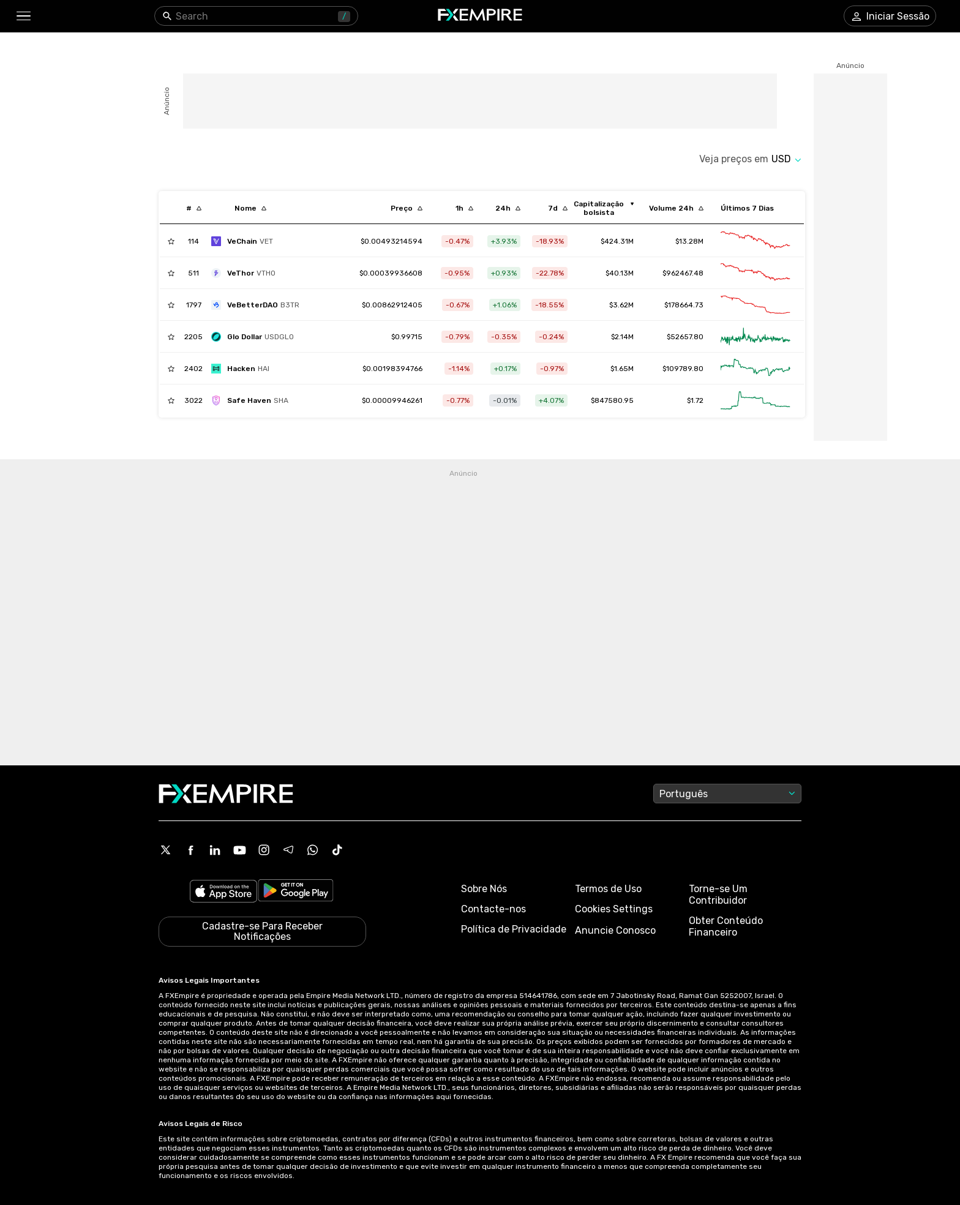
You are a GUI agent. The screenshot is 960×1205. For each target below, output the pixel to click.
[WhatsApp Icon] (313, 850)
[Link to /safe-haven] (392, 400)
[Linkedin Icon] (215, 850)
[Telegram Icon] (288, 850)
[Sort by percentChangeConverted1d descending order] (507, 208)
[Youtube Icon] (239, 850)
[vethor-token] (246, 273)
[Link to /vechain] (391, 241)
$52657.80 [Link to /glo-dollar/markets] (685, 336)
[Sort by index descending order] (193, 208)
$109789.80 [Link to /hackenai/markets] (682, 368)
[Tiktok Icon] (337, 850)
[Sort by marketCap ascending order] (603, 208)
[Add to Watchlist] (171, 241)
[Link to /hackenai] (392, 368)
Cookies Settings (614, 909)
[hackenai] (243, 369)
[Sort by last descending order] (406, 208)
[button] (23, 16)
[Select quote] (786, 159)
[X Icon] (166, 850)
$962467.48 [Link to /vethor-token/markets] (682, 273)
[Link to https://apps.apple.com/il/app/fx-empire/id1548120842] (223, 892)
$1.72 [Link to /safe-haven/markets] (695, 400)
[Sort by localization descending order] (250, 208)
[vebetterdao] (258, 305)
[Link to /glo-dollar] (406, 336)
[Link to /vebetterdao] (392, 305)
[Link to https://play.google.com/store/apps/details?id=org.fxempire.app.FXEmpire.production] (295, 892)
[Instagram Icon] (264, 850)
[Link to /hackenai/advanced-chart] (755, 368)
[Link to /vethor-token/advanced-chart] (755, 273)
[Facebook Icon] (190, 850)
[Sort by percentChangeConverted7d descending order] (558, 208)
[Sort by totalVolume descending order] (676, 208)
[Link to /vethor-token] (390, 273)
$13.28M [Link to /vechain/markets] (689, 241)
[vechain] (245, 241)
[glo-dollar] (255, 337)
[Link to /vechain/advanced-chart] (755, 241)
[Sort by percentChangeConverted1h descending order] (464, 208)
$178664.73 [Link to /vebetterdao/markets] (683, 305)
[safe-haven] (252, 400)
